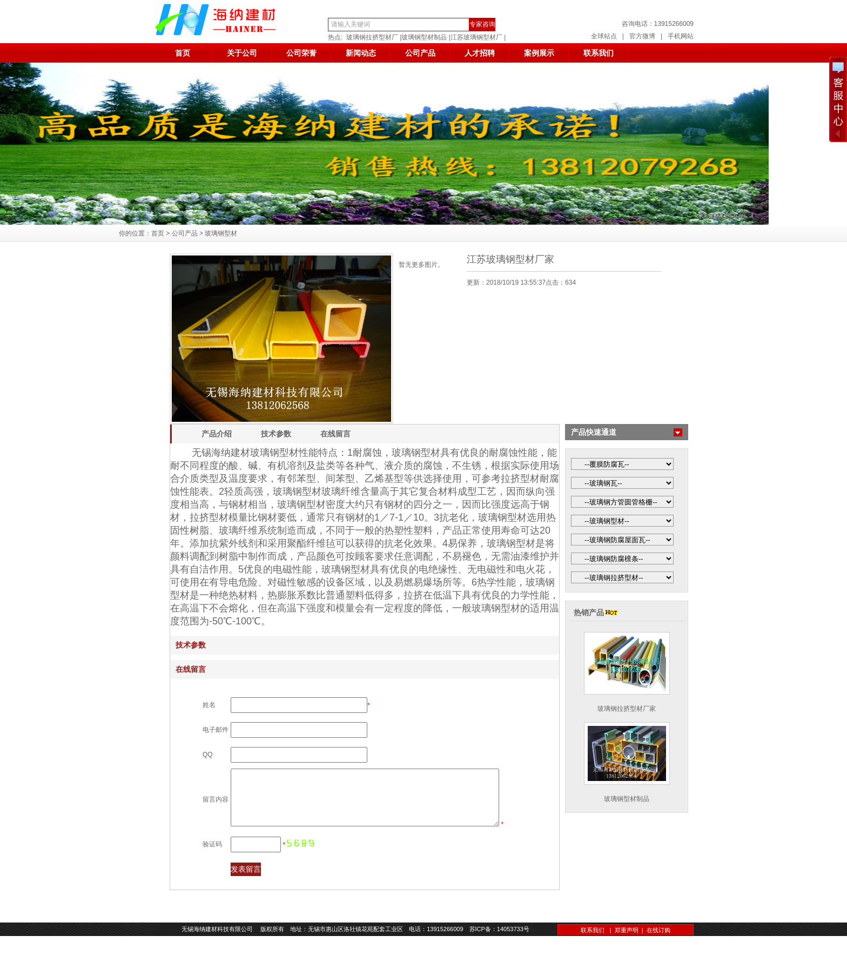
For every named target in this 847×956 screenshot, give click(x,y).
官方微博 (642, 36)
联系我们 (598, 53)
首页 (182, 53)
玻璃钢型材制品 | (425, 37)
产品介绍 (216, 433)
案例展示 (539, 53)
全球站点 (604, 36)
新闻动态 (361, 53)
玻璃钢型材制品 (626, 799)
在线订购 (658, 950)
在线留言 (335, 433)
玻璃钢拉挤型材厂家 (626, 708)
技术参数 (276, 433)
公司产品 (420, 53)
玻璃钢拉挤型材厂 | (373, 37)
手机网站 (681, 36)
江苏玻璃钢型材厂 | (478, 37)
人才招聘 (480, 53)
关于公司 (242, 53)
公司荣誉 (301, 53)
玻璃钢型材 (221, 233)
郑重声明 (626, 950)
